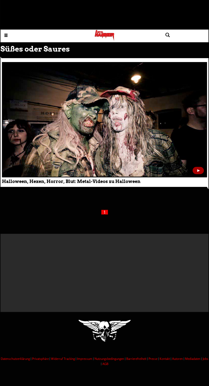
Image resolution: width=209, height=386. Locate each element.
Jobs (205, 359)
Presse (153, 359)
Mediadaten (193, 359)
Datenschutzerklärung (16, 359)
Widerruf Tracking (63, 359)
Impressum (85, 359)
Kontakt (165, 359)
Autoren (178, 359)
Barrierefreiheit (136, 359)
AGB (105, 364)
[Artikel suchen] (167, 35)
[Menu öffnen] (6, 35)
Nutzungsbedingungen (109, 359)
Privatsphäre (40, 359)
